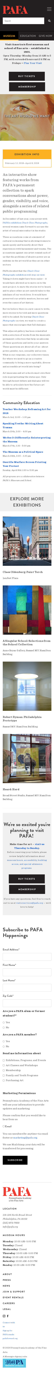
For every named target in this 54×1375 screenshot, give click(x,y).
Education (28, 36)
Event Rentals (13, 1297)
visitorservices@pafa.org (29, 903)
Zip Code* (8, 996)
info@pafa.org (10, 1227)
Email (7, 1126)
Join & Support (14, 1291)
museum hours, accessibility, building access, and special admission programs (27, 864)
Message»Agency (14, 1356)
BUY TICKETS (26, 76)
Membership (27, 889)
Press (7, 1280)
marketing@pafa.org (25, 1137)
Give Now (45, 36)
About (7, 1274)
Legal (7, 1309)
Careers (9, 1303)
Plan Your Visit (33, 63)
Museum (9, 36)
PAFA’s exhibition (25, 223)
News (6, 1286)
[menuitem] (9, 35)
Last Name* (9, 980)
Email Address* (11, 949)
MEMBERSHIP (27, 87)
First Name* (9, 965)
